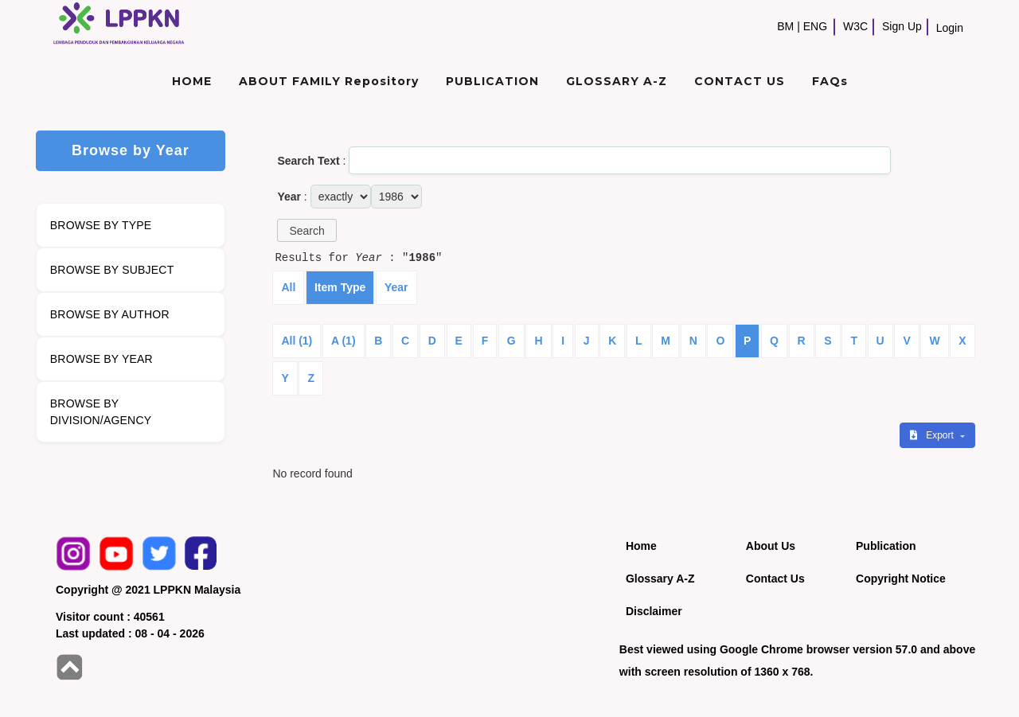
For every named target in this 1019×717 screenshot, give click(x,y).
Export (933, 435)
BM (785, 26)
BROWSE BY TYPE (101, 225)
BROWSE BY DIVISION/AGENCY (100, 412)
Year (396, 287)
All (288, 287)
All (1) (296, 340)
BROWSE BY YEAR (101, 359)
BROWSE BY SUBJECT (112, 269)
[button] (306, 230)
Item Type (339, 287)
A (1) (343, 340)
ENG (815, 26)
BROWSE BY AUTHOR (110, 314)
